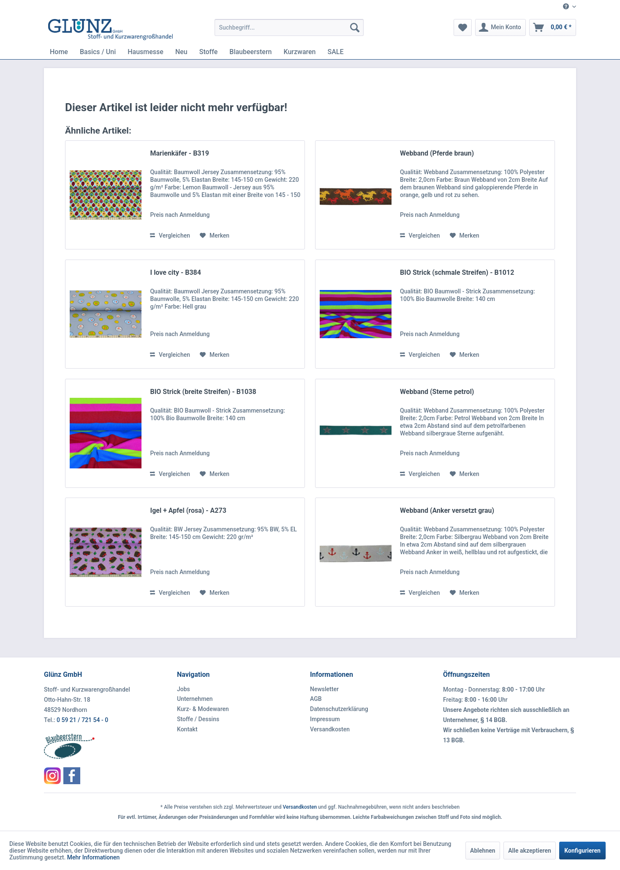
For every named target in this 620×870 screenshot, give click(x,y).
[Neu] (181, 51)
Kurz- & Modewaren (203, 709)
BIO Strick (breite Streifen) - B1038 (203, 392)
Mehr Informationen (93, 857)
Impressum (325, 719)
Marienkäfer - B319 (179, 153)
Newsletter (324, 689)
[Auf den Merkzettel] (214, 235)
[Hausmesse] (145, 51)
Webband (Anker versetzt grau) (447, 510)
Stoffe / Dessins (198, 719)
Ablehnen (482, 850)
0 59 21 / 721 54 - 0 (82, 720)
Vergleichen (170, 235)
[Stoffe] (208, 51)
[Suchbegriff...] (289, 27)
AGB (316, 698)
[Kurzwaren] (299, 51)
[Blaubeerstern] (250, 51)
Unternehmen (195, 698)
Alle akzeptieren (529, 850)
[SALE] (336, 51)
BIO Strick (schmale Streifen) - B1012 (457, 272)
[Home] (59, 51)
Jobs (183, 689)
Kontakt (187, 729)
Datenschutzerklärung (339, 709)
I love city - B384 (175, 272)
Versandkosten (330, 729)
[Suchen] (355, 27)
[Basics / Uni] (98, 51)
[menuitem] (566, 7)
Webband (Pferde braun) (437, 153)
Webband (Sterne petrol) (437, 392)
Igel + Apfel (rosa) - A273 (188, 510)
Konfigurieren (582, 850)
